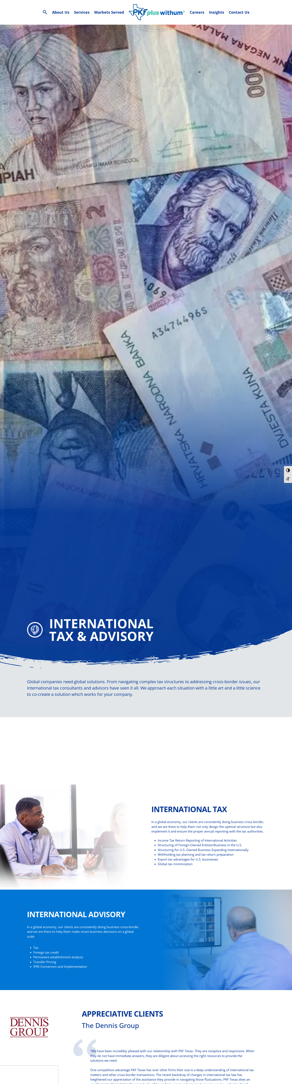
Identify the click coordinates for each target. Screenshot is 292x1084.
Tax (35, 954)
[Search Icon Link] (45, 12)
